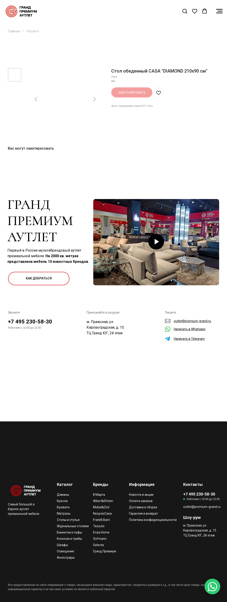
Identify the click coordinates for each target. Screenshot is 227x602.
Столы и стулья (68, 520)
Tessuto (99, 526)
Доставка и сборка (143, 507)
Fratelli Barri (101, 520)
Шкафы (62, 545)
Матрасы (63, 513)
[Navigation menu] (219, 11)
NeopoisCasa (102, 513)
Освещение (65, 551)
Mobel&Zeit (101, 507)
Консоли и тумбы (69, 538)
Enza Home (101, 532)
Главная (14, 31)
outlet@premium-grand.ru (201, 507)
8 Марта (99, 494)
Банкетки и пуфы (69, 532)
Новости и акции (141, 494)
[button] (184, 11)
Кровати (63, 507)
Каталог (33, 31)
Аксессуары (66, 557)
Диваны (63, 494)
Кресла (62, 501)
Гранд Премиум (104, 551)
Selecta (98, 545)
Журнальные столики (73, 526)
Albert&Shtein (103, 501)
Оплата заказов (141, 501)
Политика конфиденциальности (153, 520)
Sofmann (100, 538)
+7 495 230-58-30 (30, 322)
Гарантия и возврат (143, 513)
